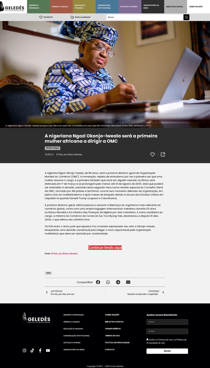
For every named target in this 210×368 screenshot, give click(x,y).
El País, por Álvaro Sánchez (69, 154)
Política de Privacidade (117, 342)
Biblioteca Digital (174, 7)
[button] (98, 282)
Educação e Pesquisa (80, 6)
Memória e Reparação (34, 6)
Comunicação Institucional (104, 6)
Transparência (113, 328)
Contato (110, 349)
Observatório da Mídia (151, 6)
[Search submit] (186, 17)
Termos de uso (112, 335)
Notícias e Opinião (129, 7)
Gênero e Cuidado (60, 7)
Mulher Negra (52, 148)
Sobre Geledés (195, 7)
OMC (48, 273)
